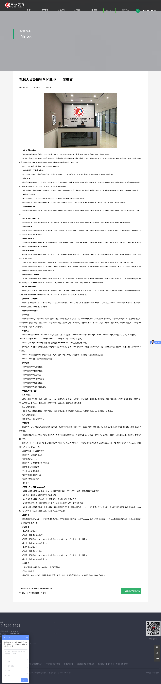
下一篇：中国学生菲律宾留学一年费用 (32, 593)
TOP (157, 658)
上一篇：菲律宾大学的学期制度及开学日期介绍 (35, 588)
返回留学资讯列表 (132, 591)
